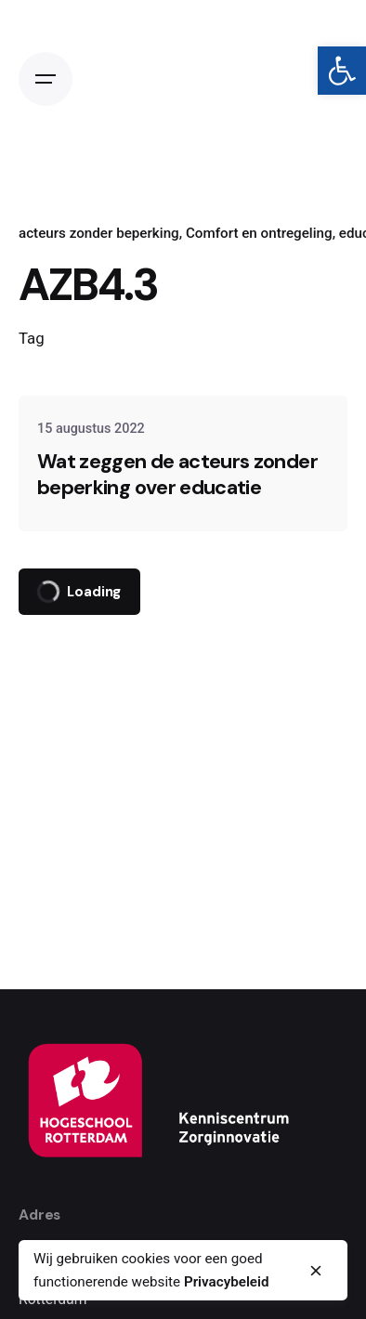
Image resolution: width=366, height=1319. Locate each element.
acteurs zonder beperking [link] (99, 233)
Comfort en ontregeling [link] (259, 233)
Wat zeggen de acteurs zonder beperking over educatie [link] (177, 475)
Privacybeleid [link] (226, 1281)
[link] (342, 70)
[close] (316, 1270)
